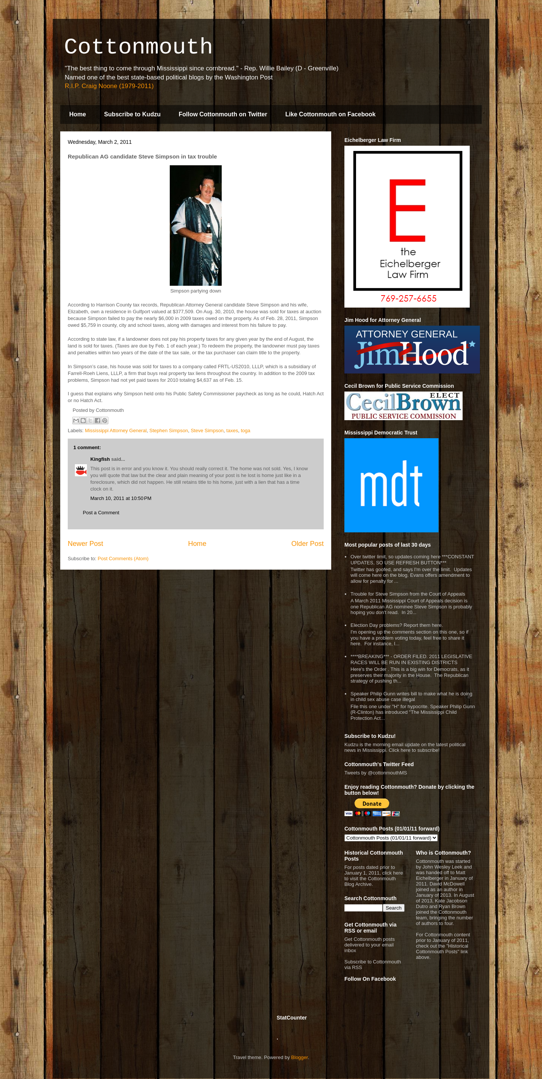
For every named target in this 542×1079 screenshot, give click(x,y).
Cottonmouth (138, 47)
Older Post (307, 543)
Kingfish (100, 459)
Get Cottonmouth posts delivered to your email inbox (369, 944)
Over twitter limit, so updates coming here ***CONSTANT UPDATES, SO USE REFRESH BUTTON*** (412, 559)
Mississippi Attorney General (116, 430)
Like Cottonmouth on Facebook (330, 114)
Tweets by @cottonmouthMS (375, 773)
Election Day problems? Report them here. (396, 625)
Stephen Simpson (168, 430)
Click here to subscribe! (414, 750)
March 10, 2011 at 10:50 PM (120, 498)
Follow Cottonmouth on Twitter (223, 114)
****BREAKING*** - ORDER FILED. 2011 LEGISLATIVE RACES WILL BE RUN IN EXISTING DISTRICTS (411, 659)
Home (77, 114)
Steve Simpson (207, 430)
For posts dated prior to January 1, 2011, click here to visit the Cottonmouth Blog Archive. (373, 875)
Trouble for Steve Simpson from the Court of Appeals (407, 594)
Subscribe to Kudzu (132, 114)
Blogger (299, 1057)
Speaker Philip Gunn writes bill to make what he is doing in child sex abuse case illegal (411, 697)
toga (245, 430)
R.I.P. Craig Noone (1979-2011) (109, 86)
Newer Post (85, 543)
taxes (232, 430)
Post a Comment (101, 512)
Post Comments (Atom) (123, 558)
